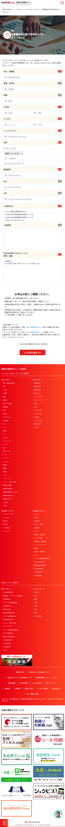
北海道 (36, 592)
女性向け (5, 524)
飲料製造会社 (7, 599)
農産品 (5, 400)
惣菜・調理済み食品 (9, 383)
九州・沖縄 (37, 616)
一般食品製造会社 (8, 592)
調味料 (5, 431)
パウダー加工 (38, 410)
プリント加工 (38, 421)
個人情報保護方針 (33, 327)
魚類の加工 (37, 390)
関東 (35, 599)
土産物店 (37, 521)
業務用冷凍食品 (7, 485)
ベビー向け (6, 517)
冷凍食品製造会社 (8, 619)
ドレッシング (7, 441)
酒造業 (36, 548)
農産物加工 (37, 383)
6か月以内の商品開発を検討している (18, 217)
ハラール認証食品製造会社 (42, 558)
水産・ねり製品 (7, 403)
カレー (5, 427)
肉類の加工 (37, 386)
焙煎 (35, 407)
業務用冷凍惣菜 (7, 489)
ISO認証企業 (38, 576)
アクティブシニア (8, 514)
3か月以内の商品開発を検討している (18, 214)
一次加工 (5, 502)
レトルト (5, 444)
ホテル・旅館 (38, 524)
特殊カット (37, 393)
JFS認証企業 (38, 572)
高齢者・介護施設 (39, 552)
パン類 (5, 390)
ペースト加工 (38, 414)
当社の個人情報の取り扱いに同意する (34, 344)
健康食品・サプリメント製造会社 (12, 596)
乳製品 (5, 414)
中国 (35, 609)
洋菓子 (5, 472)
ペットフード (7, 478)
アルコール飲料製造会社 (10, 602)
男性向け (5, 521)
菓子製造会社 (7, 606)
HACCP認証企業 (39, 562)
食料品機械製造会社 (9, 613)
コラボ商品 (6, 528)
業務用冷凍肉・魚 (8, 496)
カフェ (36, 555)
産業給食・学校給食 (40, 541)
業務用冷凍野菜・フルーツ (10, 492)
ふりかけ (5, 438)
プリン (5, 475)
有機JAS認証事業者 (40, 565)
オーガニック (7, 531)
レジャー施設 (38, 538)
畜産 (4, 410)
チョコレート (7, 461)
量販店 (36, 517)
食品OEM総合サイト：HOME (11, 9)
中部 (35, 602)
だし (4, 434)
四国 (35, 613)
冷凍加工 (37, 417)
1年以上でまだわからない (14, 220)
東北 (35, 596)
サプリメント (7, 417)
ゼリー (5, 424)
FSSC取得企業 (38, 569)
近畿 (35, 606)
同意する (32, 273)
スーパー (37, 514)
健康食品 (5, 407)
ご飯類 (5, 393)
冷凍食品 (5, 421)
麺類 (4, 397)
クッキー (5, 458)
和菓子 (5, 465)
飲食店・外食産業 (39, 535)
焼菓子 (5, 468)
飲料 (4, 386)
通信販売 (37, 528)
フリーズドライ (38, 397)
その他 (5, 506)
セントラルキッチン (40, 545)
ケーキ (5, 455)
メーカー (37, 531)
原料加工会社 (7, 609)
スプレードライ (38, 400)
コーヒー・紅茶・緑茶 (9, 482)
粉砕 (35, 403)
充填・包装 (37, 424)
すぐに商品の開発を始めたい (15, 211)
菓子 (4, 448)
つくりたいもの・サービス (31, 9)
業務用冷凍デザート (9, 499)
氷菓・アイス (7, 451)
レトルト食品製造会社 (9, 616)
